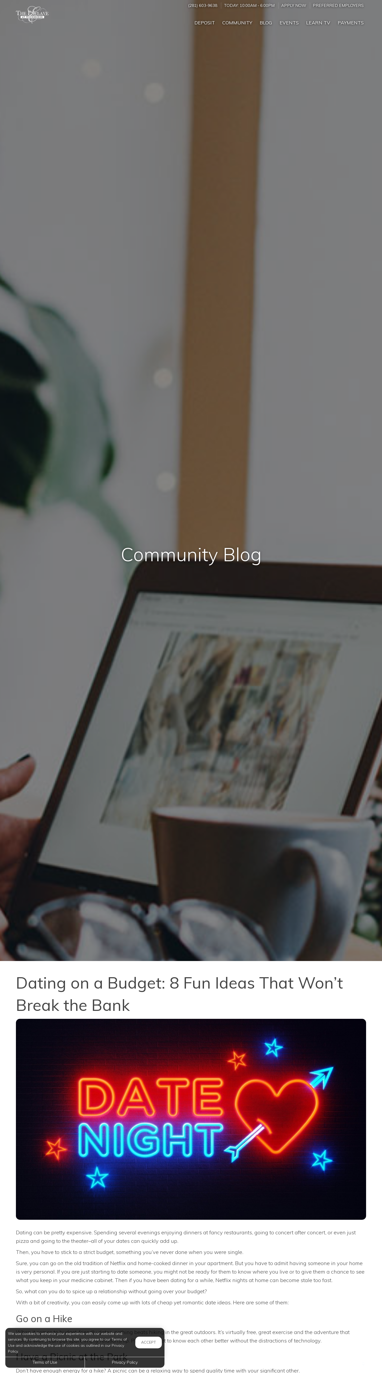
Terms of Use (45, 1362)
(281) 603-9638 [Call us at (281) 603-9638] (202, 5)
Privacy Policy (125, 1362)
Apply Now (293, 5)
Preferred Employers (338, 5)
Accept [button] (148, 1342)
